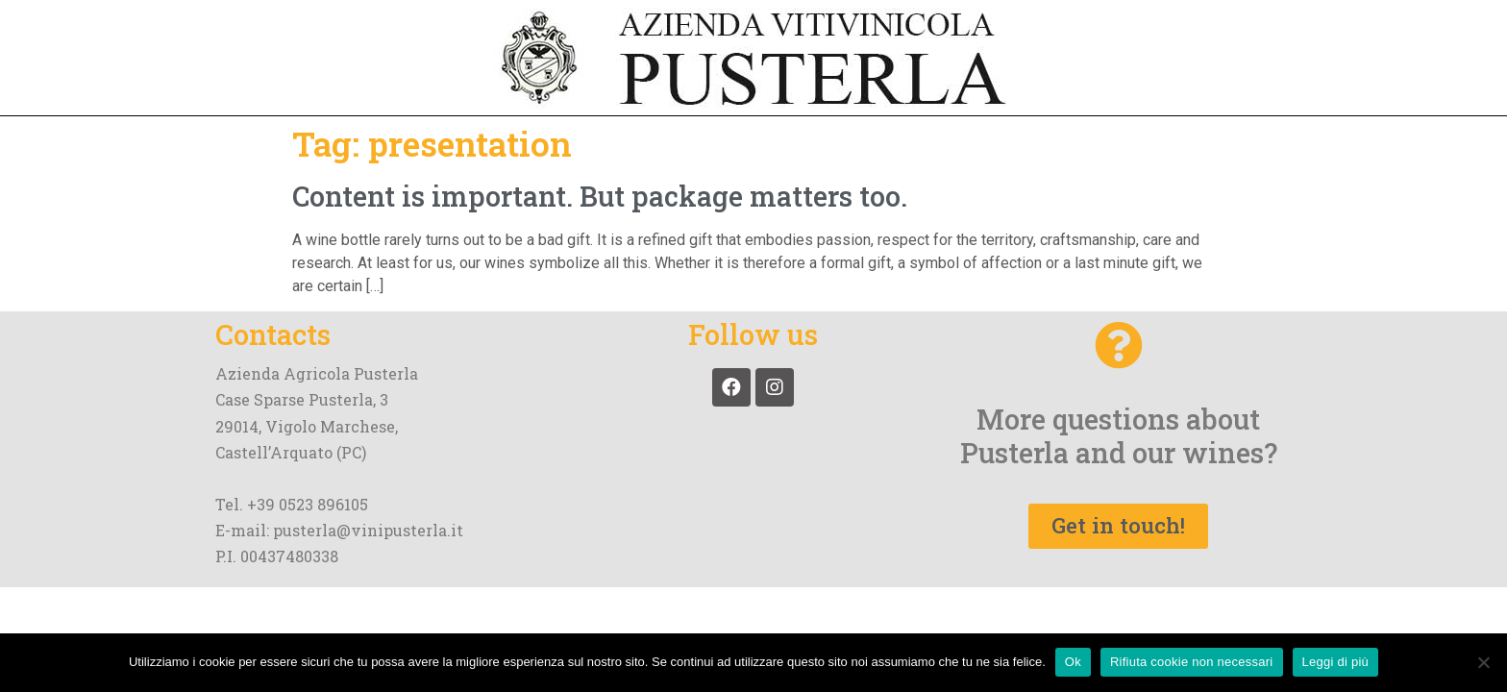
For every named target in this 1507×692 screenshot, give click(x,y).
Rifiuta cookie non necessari (1191, 662)
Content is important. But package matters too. (599, 196)
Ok (1073, 662)
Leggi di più (1336, 662)
